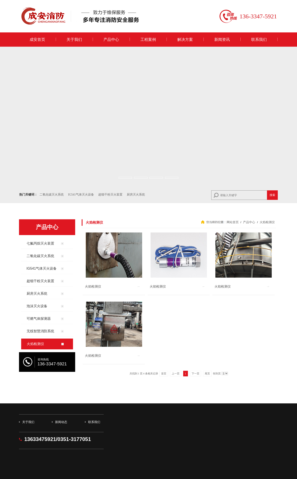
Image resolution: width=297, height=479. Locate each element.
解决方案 (185, 39)
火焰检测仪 (267, 222)
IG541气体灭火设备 (81, 194)
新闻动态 (61, 422)
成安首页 (37, 39)
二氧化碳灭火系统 (52, 194)
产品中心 (111, 39)
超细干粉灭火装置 (110, 194)
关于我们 (74, 39)
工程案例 (148, 39)
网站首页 (233, 222)
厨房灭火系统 (136, 194)
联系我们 (259, 39)
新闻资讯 (222, 39)
